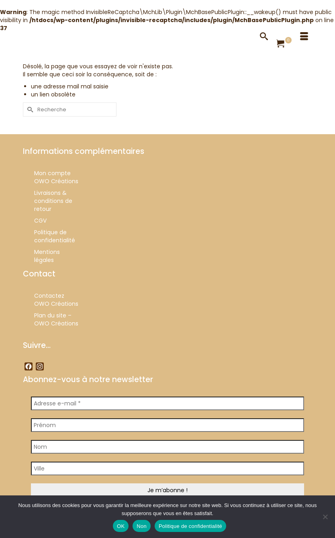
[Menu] (304, 36)
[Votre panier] (284, 44)
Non (142, 526)
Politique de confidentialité (190, 526)
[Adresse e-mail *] (167, 403)
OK (121, 526)
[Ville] (167, 468)
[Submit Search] (29, 109)
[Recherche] (264, 36)
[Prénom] (167, 425)
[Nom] (167, 447)
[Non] (325, 517)
